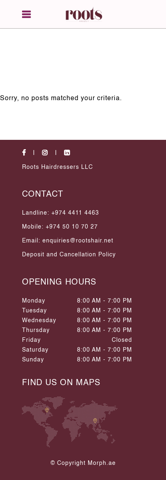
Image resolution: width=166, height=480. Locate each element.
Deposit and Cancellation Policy (69, 255)
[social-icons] (31, 153)
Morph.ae (102, 463)
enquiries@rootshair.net (77, 241)
